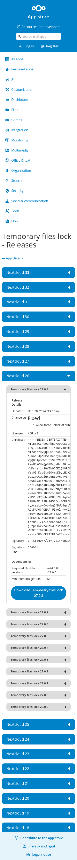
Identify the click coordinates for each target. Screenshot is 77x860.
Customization (19, 89)
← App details (12, 258)
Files (11, 109)
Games (13, 120)
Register (49, 46)
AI (9, 79)
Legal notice (38, 854)
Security (14, 190)
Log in (26, 46)
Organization (18, 170)
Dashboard (16, 99)
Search (13, 180)
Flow (11, 221)
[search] (38, 36)
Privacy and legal (38, 846)
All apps (14, 59)
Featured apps (19, 69)
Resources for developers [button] (39, 26)
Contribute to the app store (38, 838)
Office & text (17, 160)
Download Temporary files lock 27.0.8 (38, 593)
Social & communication (26, 201)
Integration (16, 130)
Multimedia (17, 150)
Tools (12, 211)
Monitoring (16, 140)
